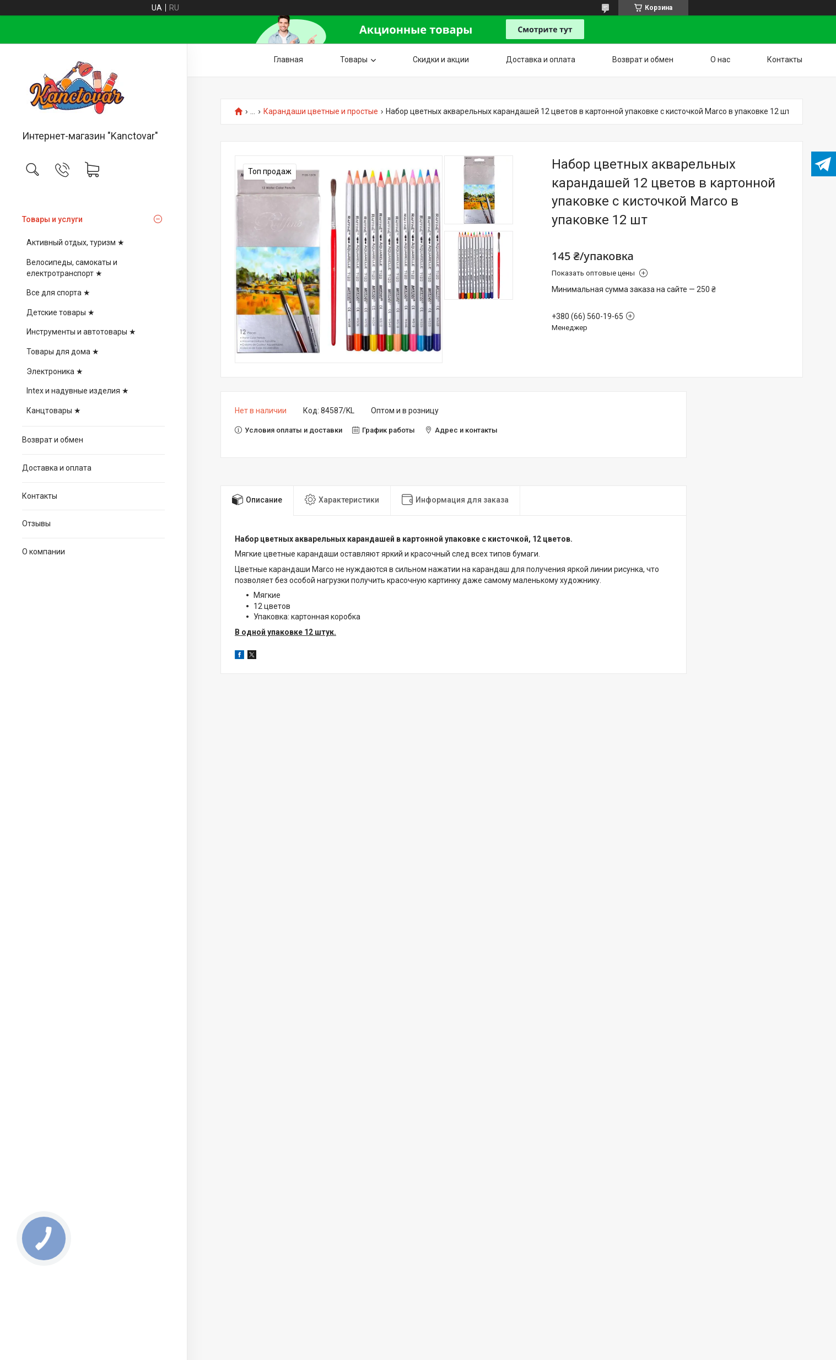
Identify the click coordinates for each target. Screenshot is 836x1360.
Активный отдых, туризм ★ (75, 242)
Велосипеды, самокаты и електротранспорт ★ (71, 268)
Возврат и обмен (52, 439)
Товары (354, 59)
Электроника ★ (54, 371)
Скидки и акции (441, 59)
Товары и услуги (52, 219)
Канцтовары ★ (53, 410)
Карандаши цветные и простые (320, 111)
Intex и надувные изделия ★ (77, 390)
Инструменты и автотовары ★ (81, 331)
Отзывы (36, 523)
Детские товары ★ (60, 312)
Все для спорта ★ (58, 292)
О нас (720, 59)
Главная (288, 59)
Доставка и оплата (56, 467)
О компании (43, 551)
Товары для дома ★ (62, 351)
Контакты (39, 496)
